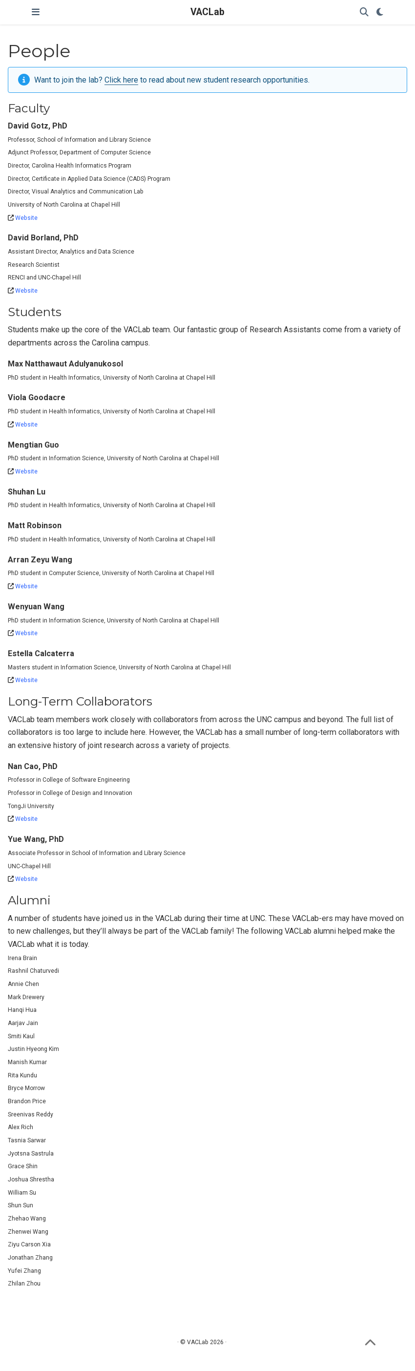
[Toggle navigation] (36, 12)
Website (26, 217)
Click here (121, 80)
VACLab (207, 12)
